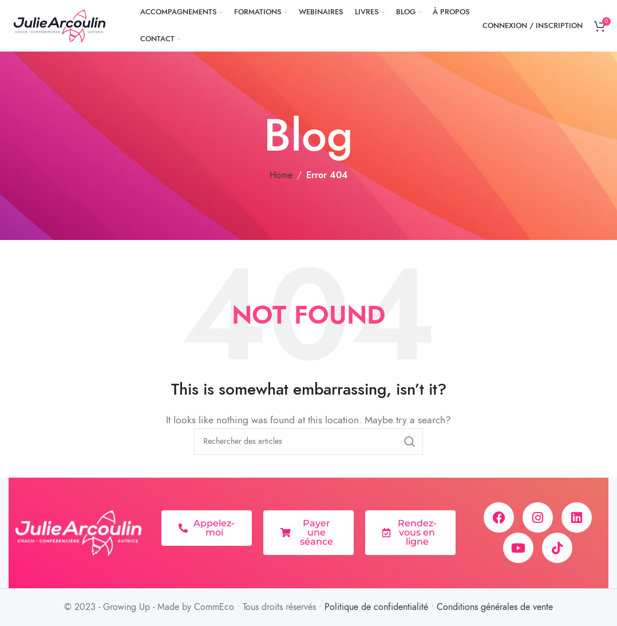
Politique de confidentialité (376, 607)
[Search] (308, 441)
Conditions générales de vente (495, 607)
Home (281, 175)
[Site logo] (60, 25)
